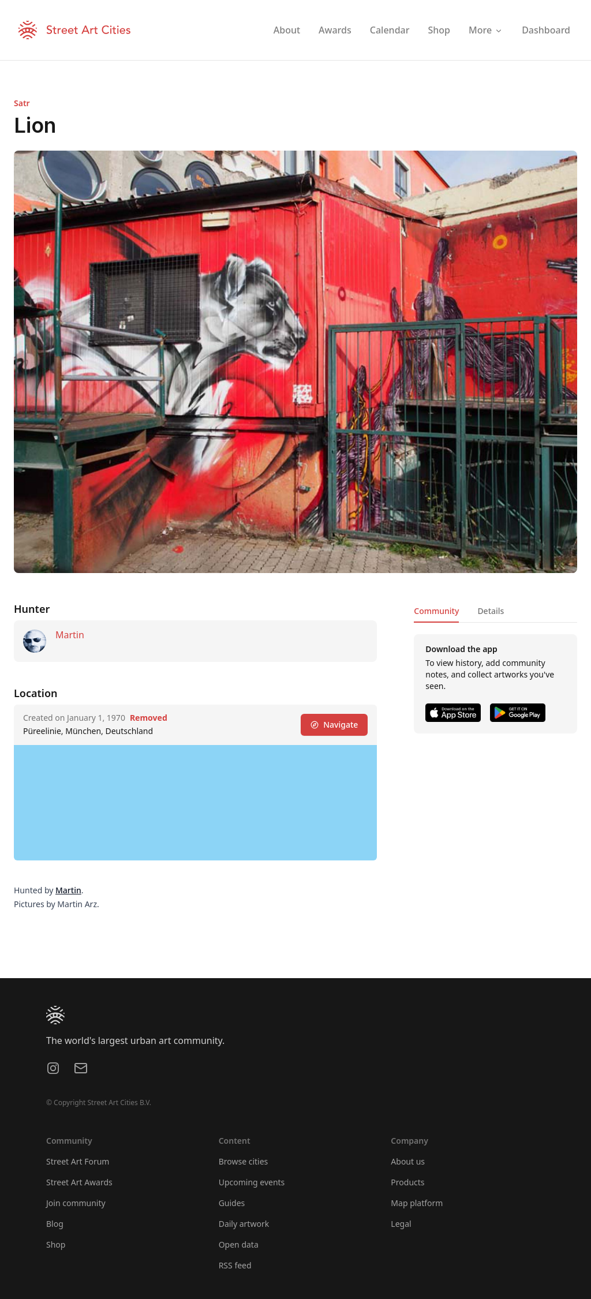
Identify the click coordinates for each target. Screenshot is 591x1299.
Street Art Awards (79, 1182)
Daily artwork (244, 1223)
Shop (55, 1244)
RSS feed (235, 1265)
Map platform (417, 1202)
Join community (76, 1202)
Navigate (334, 724)
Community (436, 610)
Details (490, 610)
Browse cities (243, 1161)
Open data (239, 1244)
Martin (69, 634)
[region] (195, 802)
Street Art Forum (77, 1161)
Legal (401, 1223)
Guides (232, 1202)
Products (407, 1182)
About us (408, 1161)
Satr (22, 103)
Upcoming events (252, 1182)
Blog (54, 1223)
